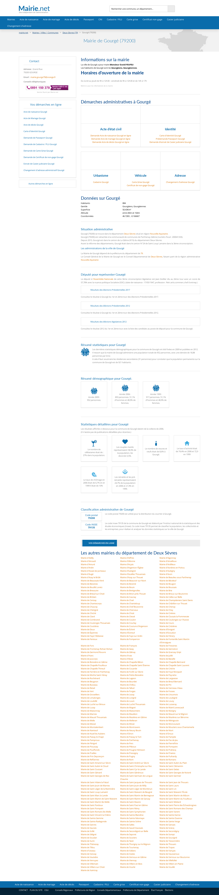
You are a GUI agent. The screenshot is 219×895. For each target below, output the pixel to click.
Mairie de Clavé (88, 616)
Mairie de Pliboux (128, 746)
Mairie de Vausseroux (169, 853)
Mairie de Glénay (128, 652)
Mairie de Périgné (89, 743)
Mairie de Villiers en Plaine (171, 863)
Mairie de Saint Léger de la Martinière (98, 788)
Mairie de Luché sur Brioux (93, 704)
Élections (169, 890)
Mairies (11, 19)
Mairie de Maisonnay (90, 710)
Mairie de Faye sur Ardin (131, 636)
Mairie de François (128, 645)
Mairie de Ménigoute (169, 720)
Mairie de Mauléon (128, 714)
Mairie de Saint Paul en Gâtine (134, 805)
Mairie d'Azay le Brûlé (90, 577)
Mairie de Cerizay (88, 600)
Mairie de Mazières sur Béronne (174, 717)
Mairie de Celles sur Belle (171, 597)
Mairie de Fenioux (89, 639)
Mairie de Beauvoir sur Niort (133, 580)
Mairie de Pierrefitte (169, 743)
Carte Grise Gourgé (140, 182)
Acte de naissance (29, 19)
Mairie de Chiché (88, 613)
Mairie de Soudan (89, 837)
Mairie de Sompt (167, 834)
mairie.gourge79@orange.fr (43, 77)
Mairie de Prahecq (168, 749)
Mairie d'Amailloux (168, 561)
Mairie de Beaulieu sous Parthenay (175, 577)
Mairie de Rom (127, 759)
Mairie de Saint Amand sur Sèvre (96, 762)
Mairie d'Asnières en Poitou (172, 567)
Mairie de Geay (127, 649)
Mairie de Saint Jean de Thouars (174, 782)
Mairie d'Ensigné (167, 629)
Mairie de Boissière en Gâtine (94, 662)
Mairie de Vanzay (88, 853)
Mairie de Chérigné (89, 610)
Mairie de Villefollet (168, 860)
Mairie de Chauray (89, 606)
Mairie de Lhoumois (169, 694)
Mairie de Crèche (167, 668)
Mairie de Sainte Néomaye (132, 818)
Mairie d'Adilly (87, 557)
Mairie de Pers (126, 743)
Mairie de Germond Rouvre (93, 652)
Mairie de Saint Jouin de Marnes (95, 785)
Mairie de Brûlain (88, 597)
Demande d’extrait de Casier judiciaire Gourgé (170, 142)
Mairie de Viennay (128, 860)
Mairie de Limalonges (90, 697)
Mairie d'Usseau (88, 850)
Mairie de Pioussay (89, 746)
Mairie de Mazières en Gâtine (133, 717)
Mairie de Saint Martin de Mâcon (174, 795)
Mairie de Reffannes (90, 759)
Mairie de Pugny (127, 756)
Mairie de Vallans (128, 850)
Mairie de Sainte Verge (170, 821)
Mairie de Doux (88, 629)
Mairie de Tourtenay (129, 847)
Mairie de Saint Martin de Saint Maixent (99, 798)
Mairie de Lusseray (168, 704)
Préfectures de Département (136, 890)
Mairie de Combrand (90, 619)
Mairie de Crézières (168, 626)
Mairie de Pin (165, 684)
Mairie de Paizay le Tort (130, 736)
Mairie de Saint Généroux (131, 772)
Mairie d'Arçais (127, 564)
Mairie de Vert (87, 691)
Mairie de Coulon (128, 619)
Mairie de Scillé (87, 831)
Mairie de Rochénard (90, 678)
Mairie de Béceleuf (168, 580)
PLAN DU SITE (36, 890)
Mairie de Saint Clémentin (171, 766)
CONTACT (23, 890)
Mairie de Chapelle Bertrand (172, 662)
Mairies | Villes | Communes (45, 32)
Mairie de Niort (166, 730)
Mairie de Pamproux (90, 740)
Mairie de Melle (88, 720)
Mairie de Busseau (89, 684)
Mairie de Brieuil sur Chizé (92, 593)
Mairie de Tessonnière (170, 841)
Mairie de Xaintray (89, 870)
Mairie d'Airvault (88, 561)
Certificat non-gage (152, 19)
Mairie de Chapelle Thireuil (93, 668)
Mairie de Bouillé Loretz (91, 587)
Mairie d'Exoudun (168, 632)
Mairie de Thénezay (90, 844)
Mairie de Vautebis (89, 857)
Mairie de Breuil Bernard (171, 681)
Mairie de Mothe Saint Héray (94, 675)
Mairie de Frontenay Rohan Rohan (96, 649)
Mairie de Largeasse (169, 678)
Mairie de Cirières (167, 613)
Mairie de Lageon (128, 678)
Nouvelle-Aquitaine (159, 233)
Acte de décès (72, 19)
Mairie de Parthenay (129, 740)
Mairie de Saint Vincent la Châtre (96, 815)
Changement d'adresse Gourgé (180, 182)
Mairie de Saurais (88, 828)
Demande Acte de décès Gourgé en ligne (110, 142)
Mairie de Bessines (89, 583)
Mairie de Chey (166, 610)
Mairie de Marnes (89, 714)
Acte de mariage (51, 19)
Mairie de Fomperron (130, 639)
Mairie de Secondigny (169, 831)
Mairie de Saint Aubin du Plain (173, 762)
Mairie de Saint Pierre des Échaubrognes (178, 805)
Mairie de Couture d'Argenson (134, 626)
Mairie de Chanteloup (130, 603)
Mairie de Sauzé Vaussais (131, 828)
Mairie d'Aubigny (167, 570)
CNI (100, 19)
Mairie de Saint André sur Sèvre (134, 762)
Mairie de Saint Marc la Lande (94, 795)
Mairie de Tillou (88, 847)
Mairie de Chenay (167, 606)
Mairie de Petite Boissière (131, 675)
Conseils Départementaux (109, 890)
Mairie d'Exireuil (127, 632)
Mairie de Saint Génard (91, 772)
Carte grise (132, 19)
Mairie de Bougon (168, 583)
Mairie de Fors (87, 645)
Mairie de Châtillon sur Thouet (173, 603)
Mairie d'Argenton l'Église (131, 567)
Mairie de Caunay (128, 597)
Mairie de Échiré (127, 629)
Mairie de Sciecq (167, 828)
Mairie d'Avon (166, 574)
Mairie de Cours (167, 623)
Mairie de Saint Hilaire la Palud (95, 782)
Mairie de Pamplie (168, 736)
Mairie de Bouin (127, 587)
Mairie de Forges (127, 691)
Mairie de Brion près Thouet (133, 593)
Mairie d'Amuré (88, 564)
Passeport (89, 19)
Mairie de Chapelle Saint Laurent (174, 665)
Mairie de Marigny (168, 710)
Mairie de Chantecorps (91, 603)
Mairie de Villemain (89, 863)
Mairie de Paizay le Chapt (92, 736)
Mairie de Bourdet (128, 681)
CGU (46, 890)
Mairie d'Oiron (126, 733)
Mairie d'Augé (87, 574)
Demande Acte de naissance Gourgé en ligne (110, 135)
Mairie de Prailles (88, 753)
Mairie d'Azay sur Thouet (131, 577)
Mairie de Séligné (88, 834)
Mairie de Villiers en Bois (131, 863)
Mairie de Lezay (127, 694)
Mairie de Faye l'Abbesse (92, 636)
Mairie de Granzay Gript (170, 652)
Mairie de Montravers (130, 727)
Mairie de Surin (88, 841)
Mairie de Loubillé (89, 701)
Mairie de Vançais (167, 850)
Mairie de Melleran (128, 720)
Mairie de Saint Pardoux (92, 805)
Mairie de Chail (127, 600)
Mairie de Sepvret (128, 834)
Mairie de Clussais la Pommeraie (174, 616)
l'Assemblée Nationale (103, 279)
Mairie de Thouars (168, 844)
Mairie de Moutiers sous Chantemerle (177, 727)
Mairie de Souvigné (168, 837)
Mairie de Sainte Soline (130, 821)
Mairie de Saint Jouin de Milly (133, 785)
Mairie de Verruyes (89, 860)
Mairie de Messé (88, 723)
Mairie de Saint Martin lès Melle (95, 802)
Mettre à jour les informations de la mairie (97, 86)
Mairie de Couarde (128, 668)
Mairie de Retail (88, 688)
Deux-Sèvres (130, 233)
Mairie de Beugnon (89, 681)
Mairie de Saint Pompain (92, 808)
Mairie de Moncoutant (170, 723)
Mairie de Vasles (127, 853)
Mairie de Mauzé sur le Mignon (174, 714)
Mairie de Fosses (167, 691)
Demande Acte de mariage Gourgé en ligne (110, 138)
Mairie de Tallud (127, 688)
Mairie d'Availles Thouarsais (132, 574)
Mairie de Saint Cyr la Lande (133, 769)
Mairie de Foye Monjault (171, 671)
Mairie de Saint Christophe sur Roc (136, 766)
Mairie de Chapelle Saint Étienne (135, 665)
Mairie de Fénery (167, 636)
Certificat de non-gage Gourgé (140, 185)
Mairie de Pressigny (129, 753)
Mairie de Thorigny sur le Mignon (135, 844)
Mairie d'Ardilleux (167, 564)
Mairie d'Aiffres (127, 557)
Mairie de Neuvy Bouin (130, 730)
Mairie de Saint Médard (170, 802)
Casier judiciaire (175, 19)
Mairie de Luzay (88, 707)
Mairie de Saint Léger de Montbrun (136, 788)
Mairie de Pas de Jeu (169, 740)
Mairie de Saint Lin (168, 788)
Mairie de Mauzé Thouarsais (94, 717)
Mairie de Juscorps (89, 658)
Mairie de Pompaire (168, 746)
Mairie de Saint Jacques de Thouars (136, 782)
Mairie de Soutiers (128, 837)
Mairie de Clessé (127, 616)
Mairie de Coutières (90, 626)
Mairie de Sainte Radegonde (94, 821)
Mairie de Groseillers (90, 694)
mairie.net (23, 32)
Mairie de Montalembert (92, 727)
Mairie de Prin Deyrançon (92, 756)
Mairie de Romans (168, 759)
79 (142, 253)
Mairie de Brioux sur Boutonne (174, 593)
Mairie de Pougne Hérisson (132, 749)
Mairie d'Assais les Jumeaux (93, 570)
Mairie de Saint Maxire (130, 802)
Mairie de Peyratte (168, 675)
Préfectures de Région (85, 890)
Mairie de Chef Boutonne (131, 606)
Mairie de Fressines (168, 645)
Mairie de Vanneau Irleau (171, 688)
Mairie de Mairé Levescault (172, 707)
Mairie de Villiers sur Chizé (93, 867)
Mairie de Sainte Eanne (170, 815)
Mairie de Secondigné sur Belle (134, 831)
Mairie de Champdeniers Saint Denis (176, 600)
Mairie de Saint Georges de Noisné (175, 772)
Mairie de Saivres (88, 824)
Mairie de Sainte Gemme (92, 818)
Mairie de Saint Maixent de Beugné (136, 792)
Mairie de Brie (166, 590)
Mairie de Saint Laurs (169, 785)
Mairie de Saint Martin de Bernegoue (137, 795)
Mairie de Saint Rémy (130, 808)
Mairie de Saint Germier (170, 775)
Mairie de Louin (127, 701)
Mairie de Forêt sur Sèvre (131, 671)
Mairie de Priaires (167, 753)
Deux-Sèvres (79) (70, 32)
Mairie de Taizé (127, 841)
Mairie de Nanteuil (89, 730)
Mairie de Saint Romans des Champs (176, 808)
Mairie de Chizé (127, 613)
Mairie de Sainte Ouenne (171, 818)
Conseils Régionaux (64, 890)
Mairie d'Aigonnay (168, 557)
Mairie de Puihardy (168, 756)
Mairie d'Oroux (166, 733)
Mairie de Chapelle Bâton (131, 662)
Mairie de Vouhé (127, 867)
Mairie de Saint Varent (170, 811)
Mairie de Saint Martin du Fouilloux (176, 798)
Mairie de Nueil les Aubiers (93, 733)
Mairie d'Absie (126, 658)
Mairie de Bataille (167, 658)
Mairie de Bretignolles (130, 590)
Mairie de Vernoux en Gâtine (133, 857)
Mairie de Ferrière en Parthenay (95, 671)
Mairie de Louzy (167, 701)
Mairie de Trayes (167, 847)
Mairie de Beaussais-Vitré (92, 580)
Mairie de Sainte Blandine (131, 815)
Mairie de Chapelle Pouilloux (94, 665)
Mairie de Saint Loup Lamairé (94, 792)
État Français (157, 890)
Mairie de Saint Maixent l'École (173, 792)
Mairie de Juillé (166, 655)
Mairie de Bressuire (89, 590)
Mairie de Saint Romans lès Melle (96, 811)
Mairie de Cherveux (129, 610)
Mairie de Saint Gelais (169, 769)
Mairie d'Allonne (127, 561)
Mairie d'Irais (126, 655)
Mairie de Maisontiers (130, 710)
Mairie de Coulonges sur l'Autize (174, 619)
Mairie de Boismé (128, 583)
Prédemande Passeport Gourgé (170, 138)
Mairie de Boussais (168, 587)
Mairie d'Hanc (87, 655)
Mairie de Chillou (128, 684)
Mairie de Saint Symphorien (133, 811)
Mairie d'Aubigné (128, 570)
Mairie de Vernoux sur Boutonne (175, 857)
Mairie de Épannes (89, 632)
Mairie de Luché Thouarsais (132, 704)
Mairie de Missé (127, 723)
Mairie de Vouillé (167, 867)
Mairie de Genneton (169, 649)
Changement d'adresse (19, 25)
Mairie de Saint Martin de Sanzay (135, 798)
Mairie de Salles (127, 824)
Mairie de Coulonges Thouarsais (95, 623)
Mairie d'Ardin (87, 567)
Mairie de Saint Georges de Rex (95, 775)
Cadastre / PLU (114, 19)
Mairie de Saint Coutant (92, 769)
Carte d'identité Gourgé (170, 135)
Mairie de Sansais (167, 824)
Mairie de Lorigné (128, 697)
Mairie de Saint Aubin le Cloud (94, 766)
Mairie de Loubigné (168, 697)
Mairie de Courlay (128, 623)
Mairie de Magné (128, 707)
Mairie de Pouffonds (90, 749)
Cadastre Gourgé (101, 182)
